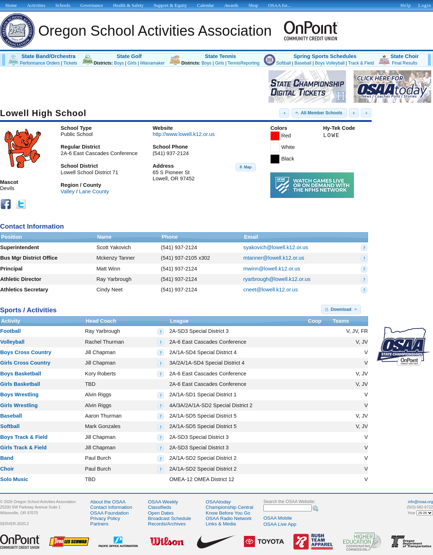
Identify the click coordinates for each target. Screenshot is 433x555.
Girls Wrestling (19, 405)
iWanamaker (152, 63)
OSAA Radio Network (229, 518)
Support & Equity (170, 5)
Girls (131, 63)
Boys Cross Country (26, 352)
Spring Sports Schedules (325, 56)
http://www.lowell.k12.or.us (184, 134)
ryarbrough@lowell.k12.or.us (276, 279)
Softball (283, 63)
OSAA (218, 502)
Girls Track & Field (23, 447)
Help (406, 5)
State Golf (129, 56)
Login (424, 5)
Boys (119, 63)
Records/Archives (166, 524)
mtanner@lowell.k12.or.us (273, 258)
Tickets (70, 63)
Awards (231, 5)
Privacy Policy (105, 518)
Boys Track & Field (24, 437)
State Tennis (220, 56)
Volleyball (12, 342)
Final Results (404, 63)
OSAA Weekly (163, 502)
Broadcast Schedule (169, 518)
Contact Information (111, 507)
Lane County (94, 191)
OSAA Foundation (109, 513)
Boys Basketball (20, 373)
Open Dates (161, 513)
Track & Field (361, 63)
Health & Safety (128, 5)
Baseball (302, 63)
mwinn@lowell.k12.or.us (271, 269)
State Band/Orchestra (48, 56)
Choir (7, 469)
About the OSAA (108, 502)
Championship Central (229, 507)
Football (10, 331)
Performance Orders (40, 63)
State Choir (404, 56)
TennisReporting (243, 63)
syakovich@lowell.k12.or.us (275, 247)
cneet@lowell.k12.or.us (270, 289)
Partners (99, 524)
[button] (284, 113)
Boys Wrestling (19, 394)
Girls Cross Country (25, 363)
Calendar (205, 5)
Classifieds (159, 507)
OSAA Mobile (277, 518)
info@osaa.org (420, 501)
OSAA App (279, 524)
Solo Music (14, 479)
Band (7, 458)
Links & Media (221, 524)
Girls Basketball (20, 384)
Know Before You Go (228, 513)
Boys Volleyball (330, 63)
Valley (68, 191)
